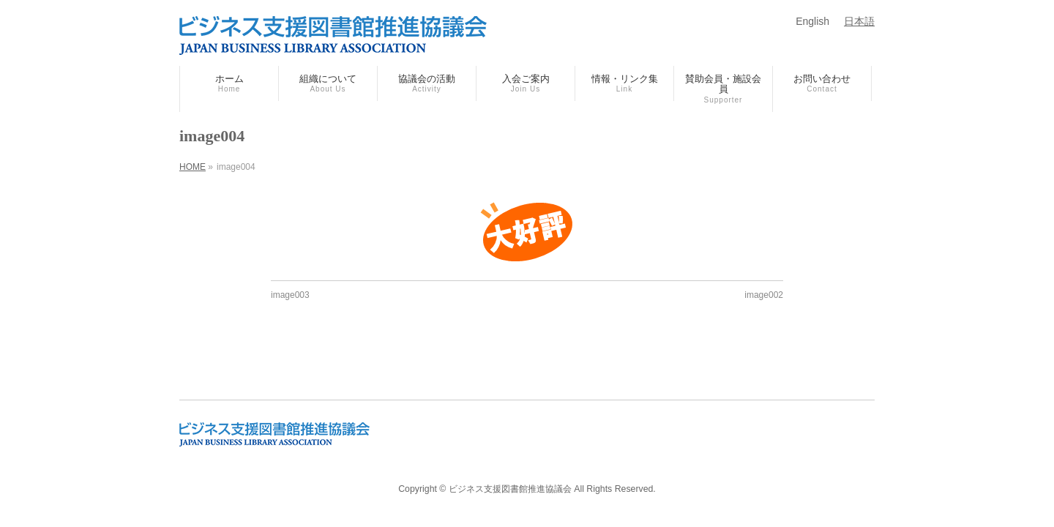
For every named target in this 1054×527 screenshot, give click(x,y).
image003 (290, 295)
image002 (763, 295)
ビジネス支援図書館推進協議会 (510, 489)
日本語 (859, 21)
